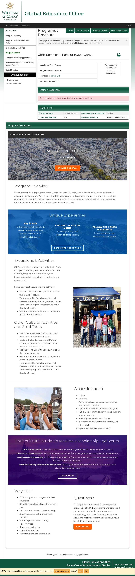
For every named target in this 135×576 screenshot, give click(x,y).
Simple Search (83, 30)
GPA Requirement (48, 117)
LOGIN (129, 26)
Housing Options (90, 117)
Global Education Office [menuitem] (15, 48)
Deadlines (25, 26)
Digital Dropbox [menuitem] (12, 70)
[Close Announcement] (126, 40)
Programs (14, 26)
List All (70, 30)
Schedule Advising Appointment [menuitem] (18, 58)
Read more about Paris (67, 248)
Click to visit (55, 76)
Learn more (67, 476)
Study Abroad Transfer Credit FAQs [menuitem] (17, 41)
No (86, 571)
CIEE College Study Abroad (27, 134)
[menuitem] (20, 30)
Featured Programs (119, 30)
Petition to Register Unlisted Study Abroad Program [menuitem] (19, 63)
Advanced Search (100, 30)
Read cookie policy (62, 571)
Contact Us (82, 527)
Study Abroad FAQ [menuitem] (13, 35)
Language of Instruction (93, 113)
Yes (80, 571)
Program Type (47, 113)
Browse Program (67, 168)
